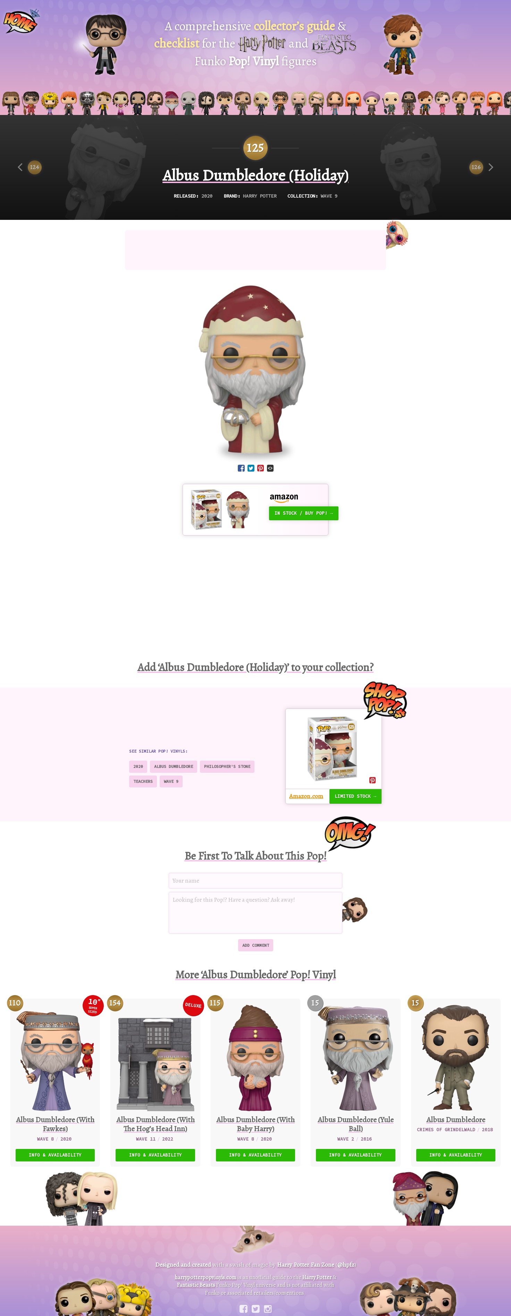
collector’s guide (294, 25)
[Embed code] (270, 468)
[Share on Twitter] (251, 469)
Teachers (143, 781)
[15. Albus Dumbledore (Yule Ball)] (355, 1083)
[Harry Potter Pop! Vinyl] (104, 44)
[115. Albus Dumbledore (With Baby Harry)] (255, 1083)
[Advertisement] (255, 250)
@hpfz (345, 1264)
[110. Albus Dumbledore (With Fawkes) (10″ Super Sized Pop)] (55, 1083)
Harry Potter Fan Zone (305, 1264)
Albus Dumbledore (173, 766)
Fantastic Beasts (196, 1285)
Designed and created (183, 1264)
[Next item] (481, 167)
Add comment (255, 945)
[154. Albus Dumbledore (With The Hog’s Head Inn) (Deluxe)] (155, 1083)
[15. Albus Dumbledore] (456, 1083)
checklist (176, 43)
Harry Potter (259, 196)
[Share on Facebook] (241, 469)
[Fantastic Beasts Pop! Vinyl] (403, 44)
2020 (206, 196)
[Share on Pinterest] (260, 469)
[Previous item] (29, 167)
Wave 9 (329, 196)
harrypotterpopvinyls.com (205, 1277)
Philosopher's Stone (227, 766)
